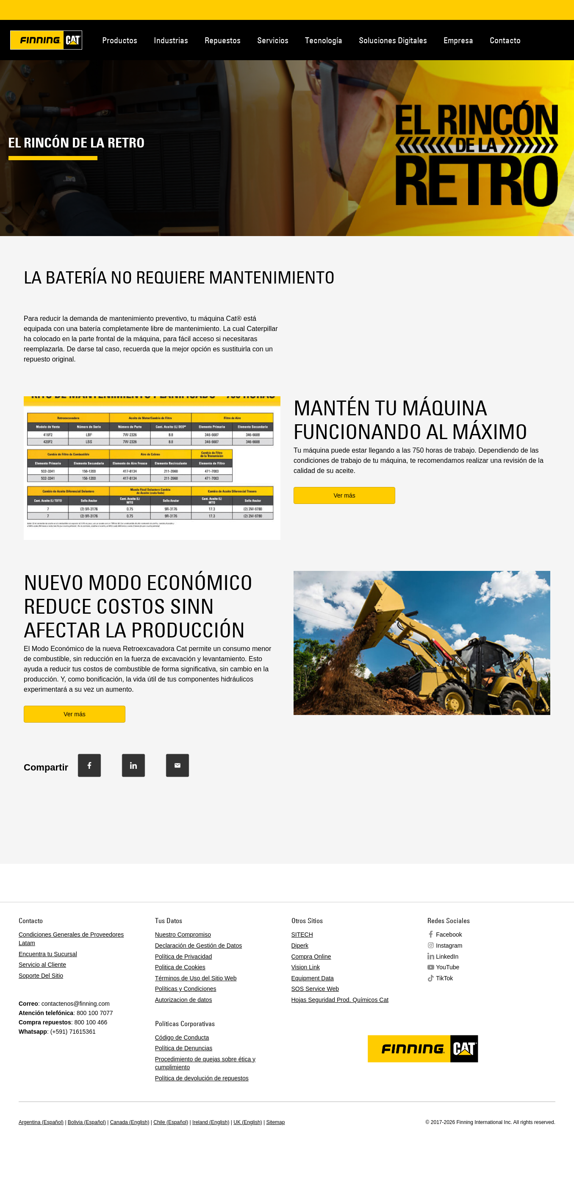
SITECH (302, 934)
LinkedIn (447, 956)
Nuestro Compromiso (183, 934)
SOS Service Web (315, 988)
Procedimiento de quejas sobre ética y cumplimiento (205, 1063)
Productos (119, 40)
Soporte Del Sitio (41, 975)
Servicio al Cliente (42, 964)
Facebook (449, 934)
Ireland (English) (210, 1122)
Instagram (449, 945)
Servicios (272, 40)
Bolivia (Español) (87, 1122)
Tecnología (323, 40)
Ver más (344, 495)
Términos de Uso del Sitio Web (196, 978)
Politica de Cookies (180, 967)
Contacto (505, 40)
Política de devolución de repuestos (202, 1078)
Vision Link (305, 967)
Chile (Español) (170, 1122)
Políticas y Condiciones (185, 988)
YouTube (447, 967)
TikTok (444, 978)
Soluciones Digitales (393, 40)
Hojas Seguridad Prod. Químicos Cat (340, 999)
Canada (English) (130, 1122)
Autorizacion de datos (183, 999)
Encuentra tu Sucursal (48, 954)
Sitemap (275, 1122)
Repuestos (223, 40)
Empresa (458, 40)
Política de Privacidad (183, 956)
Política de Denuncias (183, 1048)
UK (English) (247, 1122)
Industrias (171, 40)
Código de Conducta (182, 1037)
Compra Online (311, 956)
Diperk (299, 945)
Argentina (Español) (41, 1122)
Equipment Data (312, 978)
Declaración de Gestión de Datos (198, 945)
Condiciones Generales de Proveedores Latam (71, 938)
